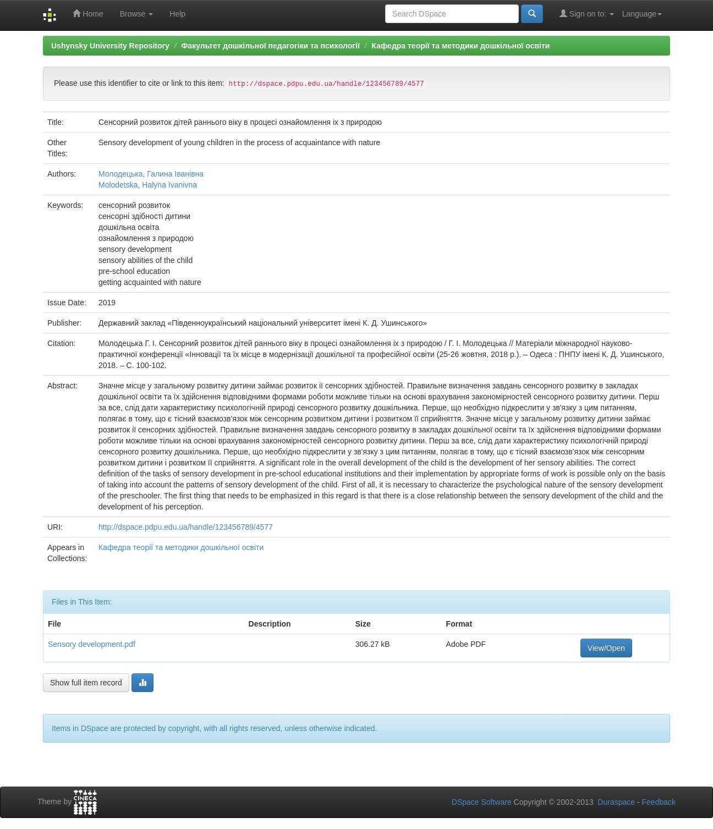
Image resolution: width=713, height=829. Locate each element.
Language (642, 13)
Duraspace (616, 802)
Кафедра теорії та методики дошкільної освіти (461, 45)
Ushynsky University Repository (110, 45)
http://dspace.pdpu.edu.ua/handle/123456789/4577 (185, 527)
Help (177, 13)
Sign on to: (587, 13)
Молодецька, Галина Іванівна (151, 173)
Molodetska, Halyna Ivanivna (147, 184)
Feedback (659, 802)
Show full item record (86, 682)
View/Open (606, 648)
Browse (136, 13)
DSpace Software (482, 802)
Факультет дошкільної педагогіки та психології (270, 45)
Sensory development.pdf (91, 644)
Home (88, 13)
